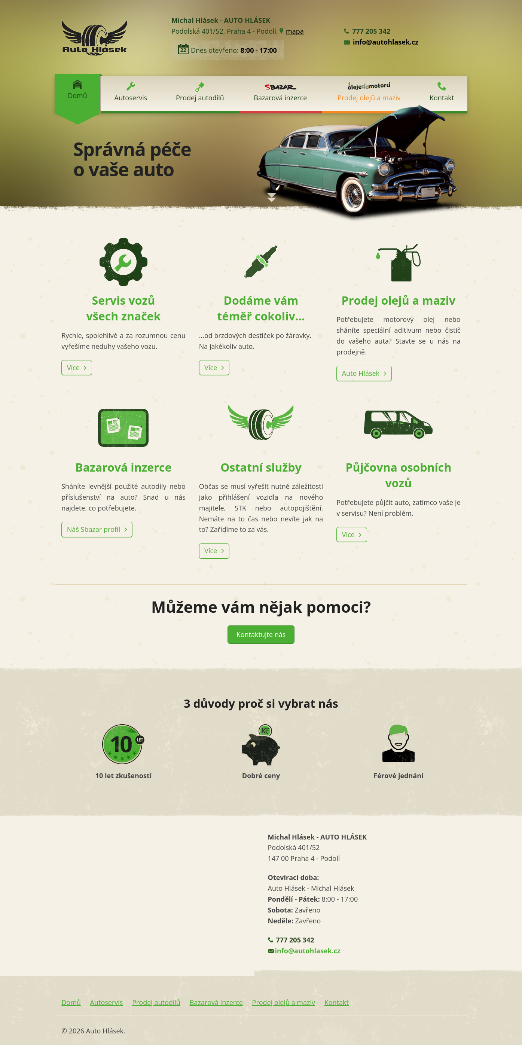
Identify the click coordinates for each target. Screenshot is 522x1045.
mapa (295, 31)
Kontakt (442, 92)
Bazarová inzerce (280, 93)
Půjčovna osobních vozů (399, 448)
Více (74, 367)
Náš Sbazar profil (94, 529)
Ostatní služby (261, 440)
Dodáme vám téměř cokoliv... (261, 281)
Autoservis (131, 92)
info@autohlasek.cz (385, 41)
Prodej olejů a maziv (369, 92)
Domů (77, 90)
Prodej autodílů (200, 92)
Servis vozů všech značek (123, 281)
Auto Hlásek (361, 373)
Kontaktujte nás (261, 634)
